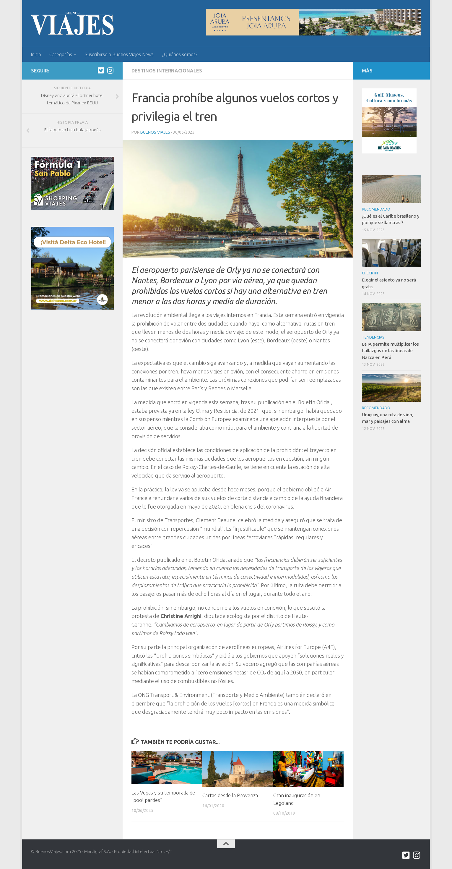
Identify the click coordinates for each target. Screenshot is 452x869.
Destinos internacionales (166, 70)
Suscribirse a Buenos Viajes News (119, 54)
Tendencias (373, 337)
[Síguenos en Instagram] (110, 70)
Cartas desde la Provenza (230, 795)
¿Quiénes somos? (179, 54)
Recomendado (376, 209)
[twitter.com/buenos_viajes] (100, 70)
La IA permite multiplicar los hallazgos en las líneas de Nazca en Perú (390, 351)
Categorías (60, 54)
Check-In (370, 273)
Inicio (36, 54)
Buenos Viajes (155, 132)
